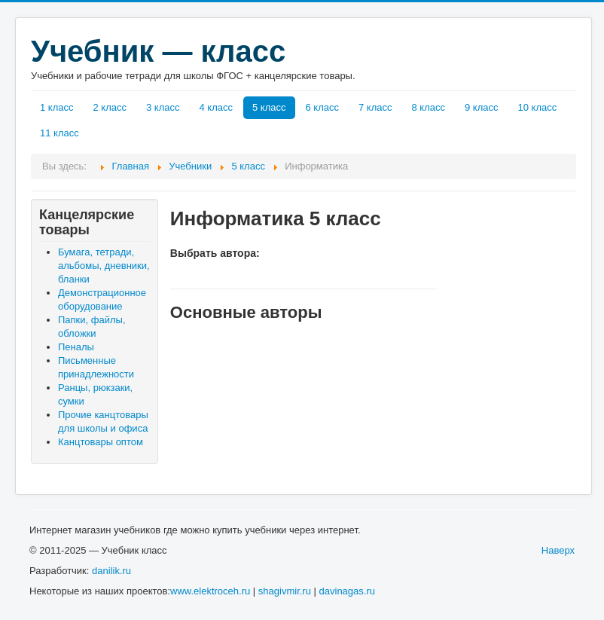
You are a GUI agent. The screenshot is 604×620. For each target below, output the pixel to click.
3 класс (163, 107)
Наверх (558, 550)
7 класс (375, 107)
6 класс (323, 107)
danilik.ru (111, 570)
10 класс (537, 107)
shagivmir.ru (284, 591)
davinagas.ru (347, 591)
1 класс (57, 107)
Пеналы (76, 347)
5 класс (269, 107)
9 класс (482, 107)
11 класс (59, 133)
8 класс (429, 107)
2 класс (110, 107)
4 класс (216, 107)
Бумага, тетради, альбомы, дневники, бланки (104, 265)
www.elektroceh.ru (210, 591)
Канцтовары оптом (100, 441)
